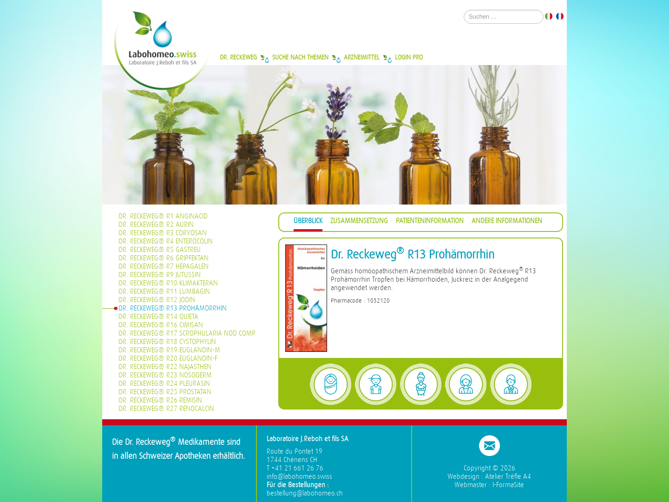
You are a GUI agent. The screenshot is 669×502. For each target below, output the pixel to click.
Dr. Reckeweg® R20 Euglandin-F (167, 359)
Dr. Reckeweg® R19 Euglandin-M (169, 350)
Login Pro (409, 57)
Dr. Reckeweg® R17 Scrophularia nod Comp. (187, 333)
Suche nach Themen (300, 57)
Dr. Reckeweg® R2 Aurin (156, 225)
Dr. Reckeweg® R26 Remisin (160, 400)
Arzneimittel (362, 57)
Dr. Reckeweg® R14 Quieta (158, 317)
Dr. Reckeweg (238, 57)
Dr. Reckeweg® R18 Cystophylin (167, 342)
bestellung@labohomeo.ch (305, 493)
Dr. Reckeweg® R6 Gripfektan (163, 258)
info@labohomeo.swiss (299, 477)
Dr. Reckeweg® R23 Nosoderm (165, 375)
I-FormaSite (508, 485)
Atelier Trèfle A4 (508, 477)
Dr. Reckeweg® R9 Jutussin (159, 275)
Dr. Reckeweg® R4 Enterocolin (165, 241)
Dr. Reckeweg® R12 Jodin (156, 300)
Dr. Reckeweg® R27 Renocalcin (166, 409)
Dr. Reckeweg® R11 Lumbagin (164, 292)
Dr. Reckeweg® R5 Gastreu (159, 250)
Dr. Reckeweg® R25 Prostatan (164, 392)
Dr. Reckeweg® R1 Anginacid (163, 216)
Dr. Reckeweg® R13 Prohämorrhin (172, 308)
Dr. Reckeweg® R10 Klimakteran (168, 283)
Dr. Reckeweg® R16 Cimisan (160, 325)
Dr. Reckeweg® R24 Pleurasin (164, 384)
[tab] (308, 222)
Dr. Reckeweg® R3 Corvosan (162, 233)
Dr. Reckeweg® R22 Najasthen (164, 367)
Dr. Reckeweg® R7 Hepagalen (163, 267)
